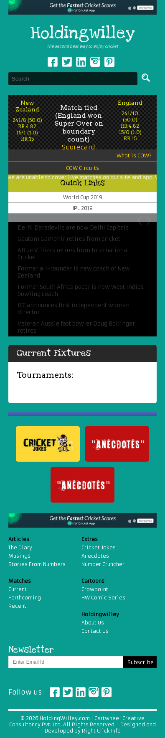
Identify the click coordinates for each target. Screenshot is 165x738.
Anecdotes (95, 556)
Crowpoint (94, 589)
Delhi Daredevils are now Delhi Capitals (73, 227)
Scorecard (78, 147)
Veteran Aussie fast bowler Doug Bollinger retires (76, 327)
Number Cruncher (102, 564)
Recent (17, 606)
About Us (92, 622)
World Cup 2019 (82, 197)
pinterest (109, 62)
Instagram (95, 62)
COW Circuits (82, 168)
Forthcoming (24, 597)
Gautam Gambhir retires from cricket (69, 239)
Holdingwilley (82, 33)
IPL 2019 (83, 208)
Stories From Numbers (37, 564)
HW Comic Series (103, 597)
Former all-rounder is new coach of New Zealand (74, 272)
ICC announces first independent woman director (73, 309)
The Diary (20, 547)
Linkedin (81, 62)
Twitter (67, 62)
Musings (19, 556)
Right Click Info (101, 731)
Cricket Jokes (98, 547)
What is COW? (134, 155)
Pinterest (107, 692)
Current (17, 589)
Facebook (53, 62)
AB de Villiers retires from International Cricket (73, 254)
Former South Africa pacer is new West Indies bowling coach (81, 290)
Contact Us (95, 631)
